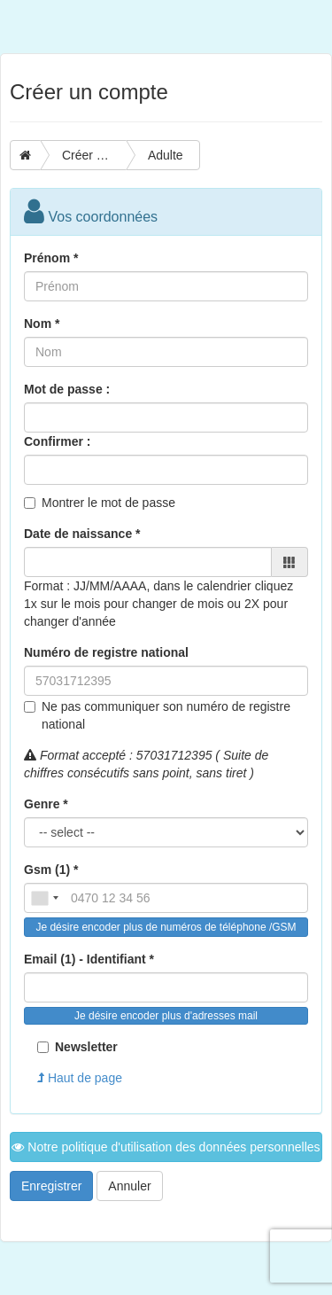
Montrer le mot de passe (108, 502)
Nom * (41, 323)
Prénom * (51, 258)
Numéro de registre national (106, 652)
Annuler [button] (129, 1186)
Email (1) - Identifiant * (89, 959)
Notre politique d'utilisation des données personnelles (166, 1147)
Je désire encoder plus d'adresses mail (166, 1016)
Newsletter (77, 1047)
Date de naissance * (82, 534)
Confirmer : (57, 441)
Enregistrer (51, 1186)
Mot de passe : (67, 389)
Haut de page (79, 1078)
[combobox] (44, 898)
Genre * (46, 804)
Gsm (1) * (51, 869)
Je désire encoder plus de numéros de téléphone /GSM (165, 927)
